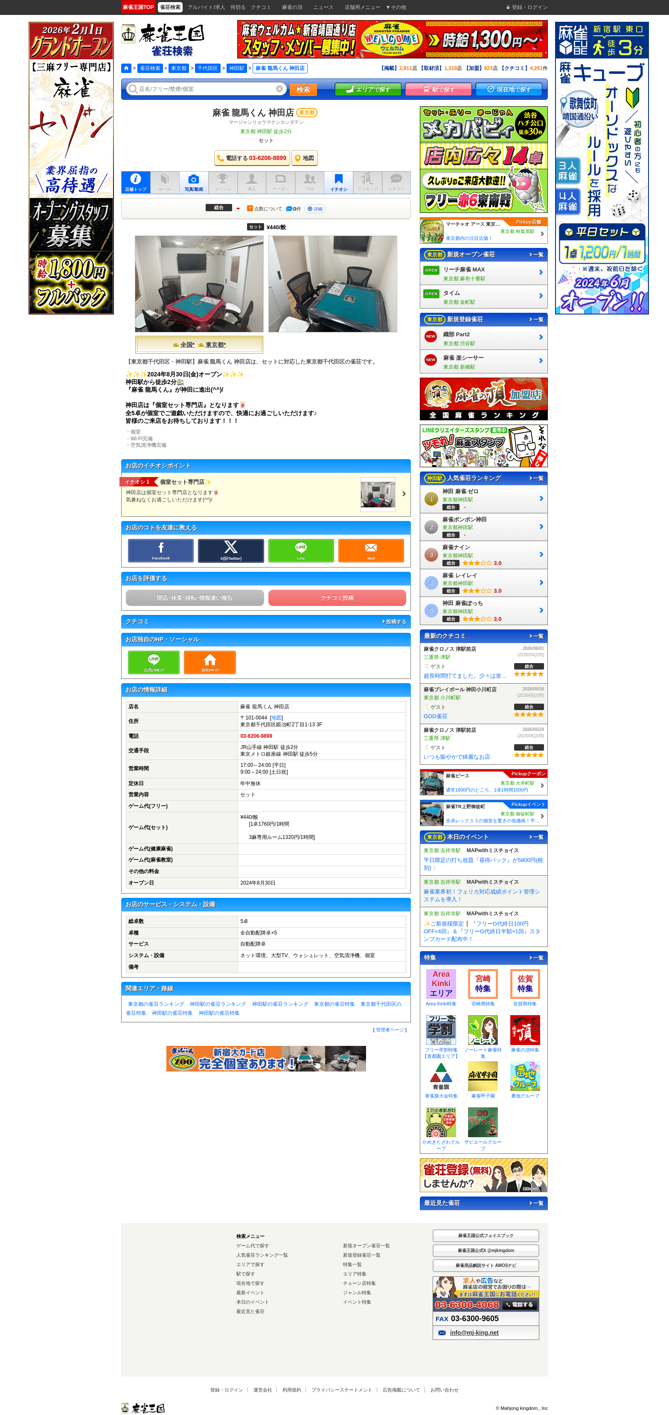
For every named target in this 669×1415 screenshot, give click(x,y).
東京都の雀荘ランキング (156, 1004)
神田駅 (236, 68)
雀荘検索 (150, 68)
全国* (184, 344)
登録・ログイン (226, 1389)
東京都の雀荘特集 (334, 1004)
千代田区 (208, 68)
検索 (303, 89)
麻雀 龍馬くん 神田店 (253, 112)
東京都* (212, 344)
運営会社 (262, 1389)
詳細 (315, 209)
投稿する (394, 622)
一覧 (536, 255)
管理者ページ (390, 1029)
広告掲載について (401, 1389)
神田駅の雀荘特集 (172, 1013)
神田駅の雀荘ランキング (218, 1004)
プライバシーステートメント (341, 1389)
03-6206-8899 (256, 736)
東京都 (178, 68)
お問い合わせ (444, 1389)
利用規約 (291, 1389)
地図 (276, 718)
